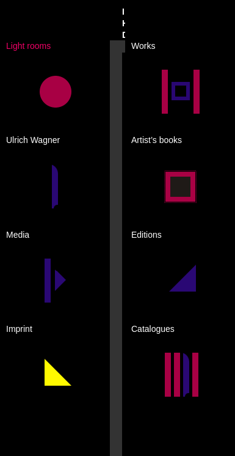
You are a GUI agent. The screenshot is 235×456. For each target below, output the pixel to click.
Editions (146, 235)
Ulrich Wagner (33, 140)
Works (143, 46)
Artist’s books (156, 140)
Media (17, 235)
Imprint (19, 329)
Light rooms (28, 46)
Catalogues (153, 329)
